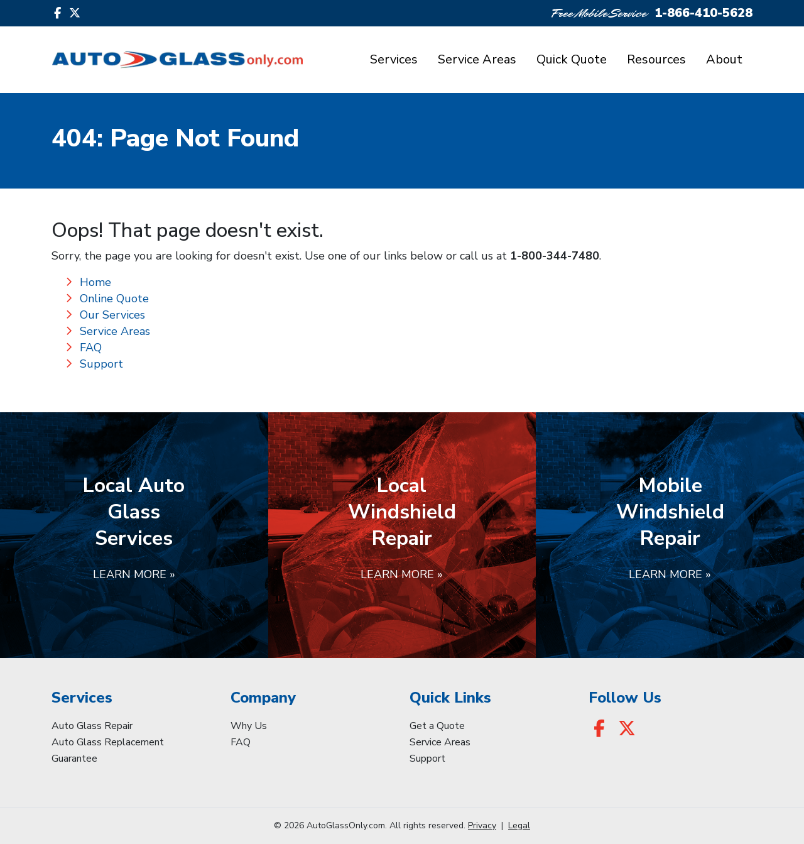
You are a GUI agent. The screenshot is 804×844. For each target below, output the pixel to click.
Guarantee (74, 758)
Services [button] (394, 59)
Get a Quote (437, 726)
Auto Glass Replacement (108, 742)
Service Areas (477, 59)
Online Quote (114, 298)
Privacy (482, 825)
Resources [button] (656, 59)
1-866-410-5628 (703, 12)
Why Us (249, 726)
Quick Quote (571, 59)
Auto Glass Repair (92, 726)
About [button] (724, 59)
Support (101, 363)
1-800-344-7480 (554, 255)
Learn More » (134, 574)
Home (95, 282)
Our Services (112, 314)
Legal (519, 825)
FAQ (91, 347)
